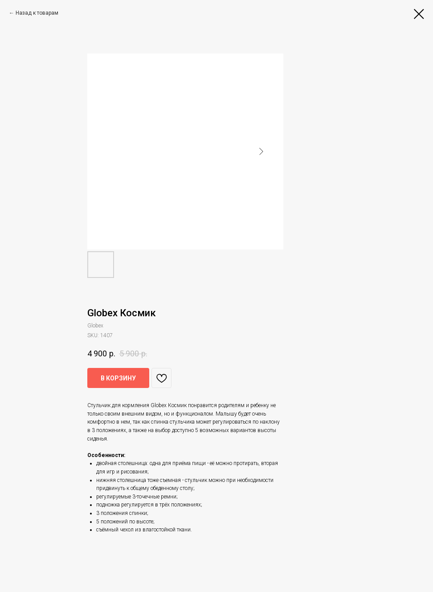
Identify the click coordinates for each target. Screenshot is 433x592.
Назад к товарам (37, 13)
